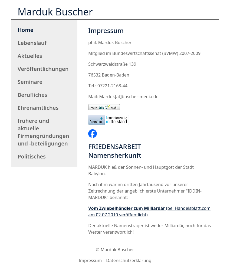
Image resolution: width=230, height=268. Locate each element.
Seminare (30, 81)
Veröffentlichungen (43, 68)
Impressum (90, 260)
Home (25, 30)
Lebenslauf (32, 43)
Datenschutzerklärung (128, 260)
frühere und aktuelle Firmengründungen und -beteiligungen (43, 132)
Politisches (32, 156)
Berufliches (32, 94)
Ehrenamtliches (38, 107)
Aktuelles (30, 55)
